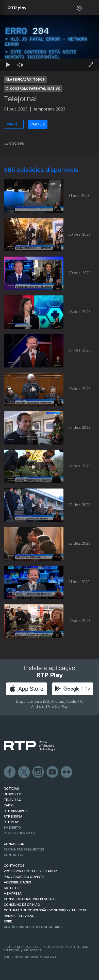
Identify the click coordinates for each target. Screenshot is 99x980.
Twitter (24, 772)
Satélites (12, 888)
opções (14, 143)
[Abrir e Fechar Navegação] (92, 8)
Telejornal (20, 99)
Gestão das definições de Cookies (33, 927)
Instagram (38, 772)
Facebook (10, 772)
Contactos (14, 855)
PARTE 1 (14, 124)
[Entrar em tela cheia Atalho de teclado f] (91, 65)
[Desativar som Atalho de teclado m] (20, 65)
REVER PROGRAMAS (19, 833)
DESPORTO (12, 794)
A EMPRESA (13, 893)
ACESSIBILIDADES (17, 882)
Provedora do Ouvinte (24, 877)
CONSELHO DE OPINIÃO (22, 905)
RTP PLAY (11, 822)
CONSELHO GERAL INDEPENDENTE (30, 899)
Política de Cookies (58, 946)
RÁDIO (9, 805)
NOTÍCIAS (11, 788)
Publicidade (32, 950)
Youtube (52, 772)
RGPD (8, 921)
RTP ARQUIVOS (16, 811)
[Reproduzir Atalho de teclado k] (8, 65)
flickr (67, 772)
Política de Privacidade (21, 946)
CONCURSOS (14, 844)
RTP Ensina (13, 816)
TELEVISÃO (12, 800)
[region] (49, 43)
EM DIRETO (12, 827)
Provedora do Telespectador (30, 871)
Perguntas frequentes (24, 849)
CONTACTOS (14, 865)
